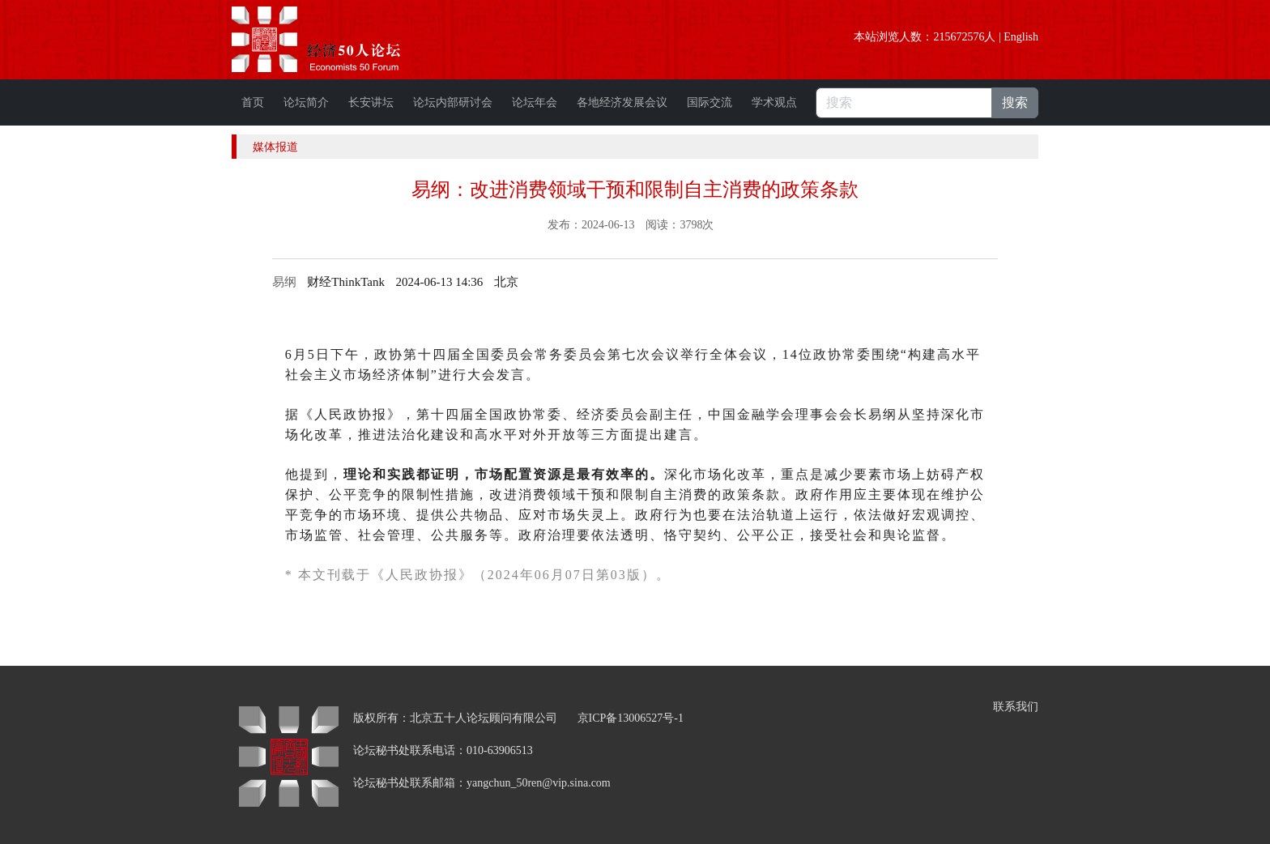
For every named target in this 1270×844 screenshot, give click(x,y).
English (1021, 37)
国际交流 (709, 102)
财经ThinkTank (346, 281)
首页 (252, 102)
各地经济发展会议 (622, 102)
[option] (506, 282)
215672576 (958, 37)
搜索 (1015, 102)
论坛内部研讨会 (452, 102)
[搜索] (904, 102)
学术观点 (774, 102)
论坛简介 (306, 102)
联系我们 (1015, 707)
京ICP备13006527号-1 (630, 718)
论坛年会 (534, 102)
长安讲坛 (371, 102)
